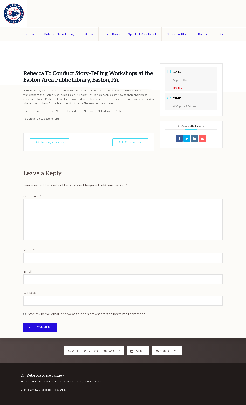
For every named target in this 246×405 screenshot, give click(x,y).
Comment (32, 196)
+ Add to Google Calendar (51, 142)
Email (28, 271)
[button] (240, 34)
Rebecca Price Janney (53, 389)
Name (29, 250)
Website (29, 292)
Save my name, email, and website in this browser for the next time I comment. (86, 314)
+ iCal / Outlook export (128, 142)
